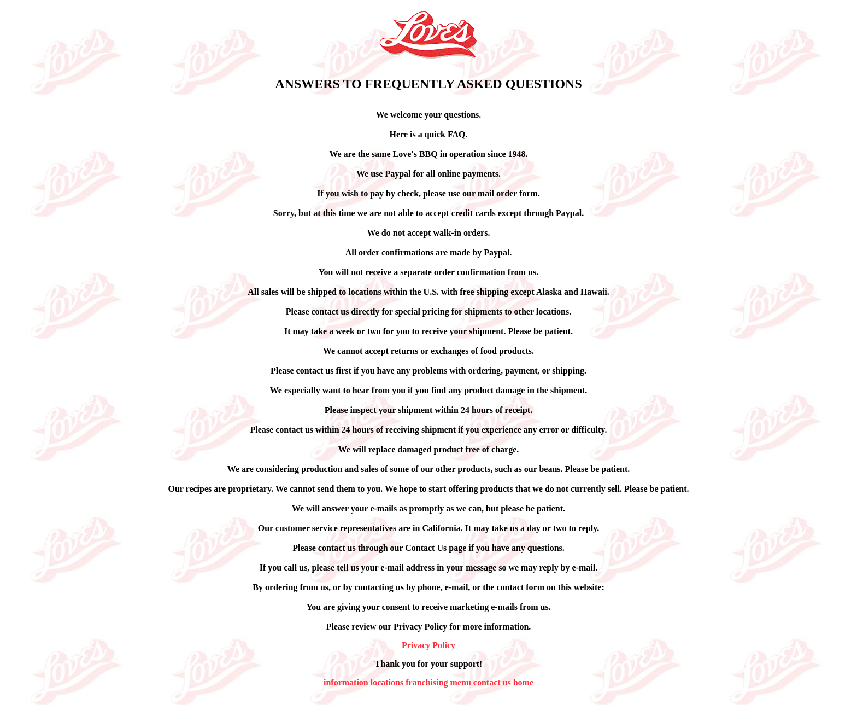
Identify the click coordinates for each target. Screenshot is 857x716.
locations (387, 682)
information (346, 682)
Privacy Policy (428, 645)
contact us (492, 682)
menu (460, 682)
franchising (427, 682)
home (523, 682)
